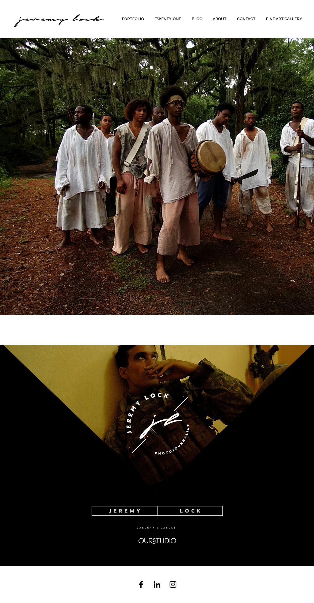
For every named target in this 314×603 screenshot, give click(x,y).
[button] (133, 19)
